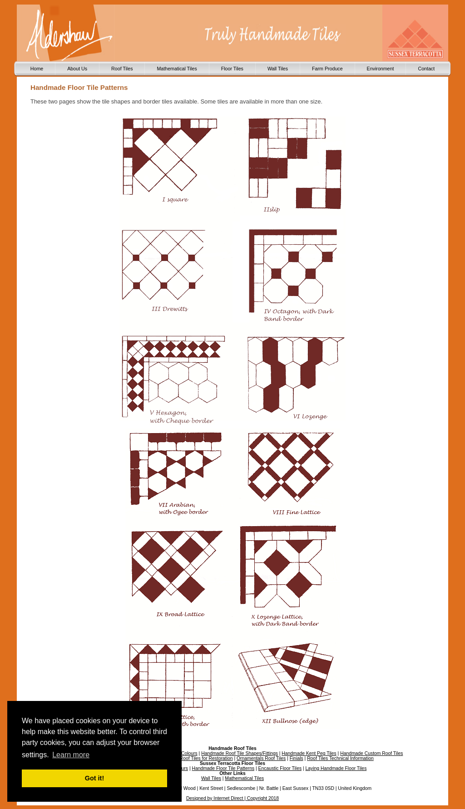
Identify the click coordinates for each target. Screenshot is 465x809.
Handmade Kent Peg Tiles (309, 753)
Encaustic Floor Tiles (280, 768)
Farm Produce (327, 68)
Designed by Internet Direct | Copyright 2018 (232, 798)
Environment (380, 68)
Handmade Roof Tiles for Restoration (193, 758)
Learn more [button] (70, 755)
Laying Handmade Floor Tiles (336, 768)
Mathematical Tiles (177, 68)
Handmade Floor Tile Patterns (223, 768)
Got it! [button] (94, 778)
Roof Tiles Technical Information (340, 758)
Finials (296, 758)
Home (36, 68)
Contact (426, 68)
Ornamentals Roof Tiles (261, 758)
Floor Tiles (232, 68)
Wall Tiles (277, 68)
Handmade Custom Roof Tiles (371, 753)
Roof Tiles (122, 68)
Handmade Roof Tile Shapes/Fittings (239, 753)
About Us (77, 68)
